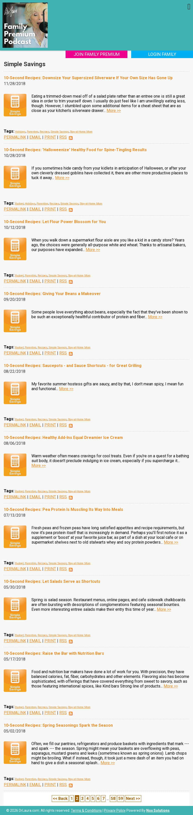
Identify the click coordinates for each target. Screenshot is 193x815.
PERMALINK (15, 137)
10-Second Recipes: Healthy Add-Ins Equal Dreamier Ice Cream (63, 437)
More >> (114, 110)
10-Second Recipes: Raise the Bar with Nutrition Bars (54, 653)
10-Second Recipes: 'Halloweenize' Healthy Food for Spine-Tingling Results (75, 149)
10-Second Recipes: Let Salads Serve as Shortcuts (52, 581)
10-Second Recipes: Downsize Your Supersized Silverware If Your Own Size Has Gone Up (88, 77)
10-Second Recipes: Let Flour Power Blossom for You (55, 221)
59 (120, 798)
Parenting (32, 131)
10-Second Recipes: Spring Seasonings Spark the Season (58, 725)
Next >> (133, 798)
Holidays (20, 131)
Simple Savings (60, 131)
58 (113, 798)
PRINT (50, 137)
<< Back (60, 798)
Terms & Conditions (86, 810)
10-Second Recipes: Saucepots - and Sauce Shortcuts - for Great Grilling (72, 365)
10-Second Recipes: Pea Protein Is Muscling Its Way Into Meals (63, 509)
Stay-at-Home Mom (81, 131)
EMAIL (35, 137)
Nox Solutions (158, 810)
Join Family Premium (97, 54)
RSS (63, 137)
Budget (19, 203)
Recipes (45, 131)
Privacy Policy (115, 810)
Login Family (162, 54)
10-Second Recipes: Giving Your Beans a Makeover (52, 293)
